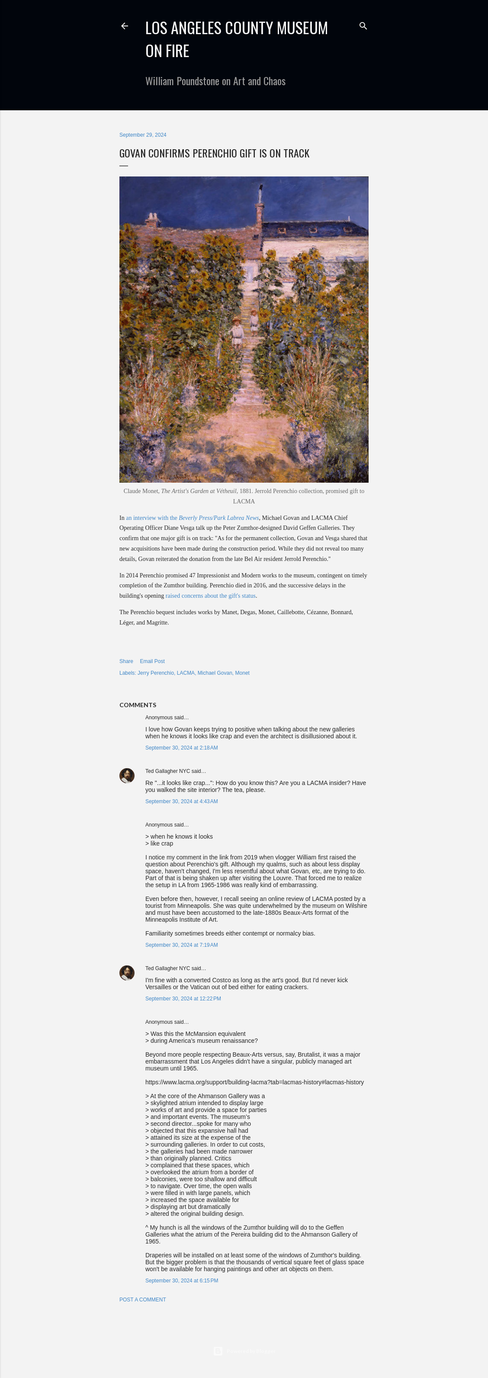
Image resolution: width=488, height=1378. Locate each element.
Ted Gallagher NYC (167, 771)
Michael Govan (215, 673)
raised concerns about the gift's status (211, 596)
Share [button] (126, 661)
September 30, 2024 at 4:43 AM (181, 801)
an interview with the (192, 518)
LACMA (186, 673)
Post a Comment (142, 1300)
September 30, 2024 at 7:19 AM (181, 945)
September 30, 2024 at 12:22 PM (183, 999)
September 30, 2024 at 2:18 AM (181, 748)
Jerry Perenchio (156, 673)
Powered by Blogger (244, 1351)
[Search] (363, 24)
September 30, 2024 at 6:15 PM (181, 1281)
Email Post (152, 661)
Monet (242, 673)
